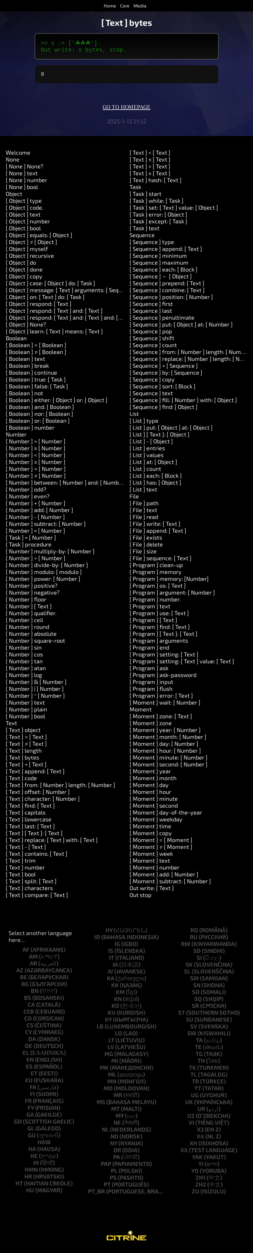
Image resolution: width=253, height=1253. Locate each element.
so (196, 994)
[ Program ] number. (155, 602)
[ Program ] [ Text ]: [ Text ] (164, 636)
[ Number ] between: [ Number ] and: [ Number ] (66, 485)
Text (11, 725)
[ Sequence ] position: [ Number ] (171, 299)
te (198, 1049)
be (23, 979)
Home (110, 5)
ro (194, 932)
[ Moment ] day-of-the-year (166, 815)
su (189, 1022)
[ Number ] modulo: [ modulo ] (44, 574)
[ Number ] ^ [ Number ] (35, 698)
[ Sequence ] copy (152, 382)
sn (196, 987)
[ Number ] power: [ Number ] (43, 581)
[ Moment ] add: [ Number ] (164, 877)
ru (194, 939)
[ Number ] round (27, 629)
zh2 (200, 1187)
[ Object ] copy (24, 279)
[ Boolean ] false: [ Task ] (37, 388)
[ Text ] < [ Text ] (150, 155)
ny (113, 1145)
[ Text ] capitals (25, 815)
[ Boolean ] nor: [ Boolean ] (39, 416)
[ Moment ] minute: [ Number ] (169, 760)
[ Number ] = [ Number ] (36, 471)
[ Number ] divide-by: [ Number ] (47, 567)
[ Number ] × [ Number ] (35, 533)
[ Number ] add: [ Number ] (39, 512)
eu (29, 1082)
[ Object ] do (21, 265)
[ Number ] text (25, 705)
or (117, 1152)
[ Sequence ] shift (152, 340)
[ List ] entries (147, 450)
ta (199, 1042)
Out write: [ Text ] (152, 890)
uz (191, 1118)
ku (111, 1015)
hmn (31, 1172)
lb (100, 1029)
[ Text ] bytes (22, 760)
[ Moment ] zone (151, 725)
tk (192, 1070)
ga (30, 1117)
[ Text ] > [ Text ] (150, 169)
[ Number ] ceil (24, 622)
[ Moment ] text (150, 863)
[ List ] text (143, 492)
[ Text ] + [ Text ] (26, 767)
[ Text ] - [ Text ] (26, 849)
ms (101, 1104)
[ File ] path (144, 505)
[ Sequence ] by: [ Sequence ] (166, 375)
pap (106, 1166)
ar (33, 966)
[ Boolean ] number (30, 430)
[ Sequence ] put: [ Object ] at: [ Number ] (181, 327)
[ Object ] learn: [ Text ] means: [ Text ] (54, 334)
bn (35, 993)
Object (14, 196)
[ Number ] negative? (32, 595)
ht (19, 1186)
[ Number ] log (24, 677)
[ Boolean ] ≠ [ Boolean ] (36, 354)
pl (114, 1173)
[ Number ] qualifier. (31, 615)
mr (117, 1097)
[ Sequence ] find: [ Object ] (164, 409)
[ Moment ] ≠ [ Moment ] (161, 849)
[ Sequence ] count (153, 347)
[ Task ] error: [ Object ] (158, 217)
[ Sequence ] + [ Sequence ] (164, 368)
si (199, 960)
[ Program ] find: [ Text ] (160, 629)
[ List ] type (144, 423)
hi (36, 1165)
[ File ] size (143, 553)
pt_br (96, 1194)
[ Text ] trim (21, 863)
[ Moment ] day (149, 787)
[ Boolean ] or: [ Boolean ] (38, 423)
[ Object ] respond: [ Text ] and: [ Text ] (54, 313)
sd (197, 953)
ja (115, 967)
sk (189, 967)
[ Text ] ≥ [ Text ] (150, 175)
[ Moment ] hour (150, 794)
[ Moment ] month (153, 780)
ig (117, 946)
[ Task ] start (146, 196)
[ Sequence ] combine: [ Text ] (167, 292)
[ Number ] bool (25, 718)
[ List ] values (147, 457)
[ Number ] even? (27, 498)
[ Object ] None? (26, 327)
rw (185, 946)
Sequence (142, 237)
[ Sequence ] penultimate (162, 320)
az (19, 972)
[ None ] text (22, 175)
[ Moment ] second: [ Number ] (169, 767)
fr (28, 1103)
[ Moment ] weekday (156, 822)
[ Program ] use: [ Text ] (159, 615)
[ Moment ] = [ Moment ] (161, 842)
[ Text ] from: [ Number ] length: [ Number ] (60, 787)
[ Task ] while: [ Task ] (157, 203)
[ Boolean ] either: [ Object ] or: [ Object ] (56, 402)
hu (30, 1192)
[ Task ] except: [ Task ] (158, 224)
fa (33, 1089)
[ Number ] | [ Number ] (35, 691)
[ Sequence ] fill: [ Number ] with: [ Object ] (183, 402)
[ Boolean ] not (24, 395)
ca (31, 1007)
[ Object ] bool (23, 230)
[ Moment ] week (151, 856)
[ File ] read (144, 519)
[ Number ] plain (26, 712)
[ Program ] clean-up (156, 567)
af (26, 952)
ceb (28, 1014)
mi (114, 1063)
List (134, 416)
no (114, 1139)
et (34, 1076)
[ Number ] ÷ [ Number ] (35, 560)
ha (32, 1151)
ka (110, 980)
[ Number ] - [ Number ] (35, 519)
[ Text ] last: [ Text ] (30, 828)
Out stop (141, 897)
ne (117, 1125)
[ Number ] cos (24, 657)
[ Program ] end (149, 650)
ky (108, 1022)
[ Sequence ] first (151, 306)
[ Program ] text (150, 608)
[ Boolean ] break (27, 368)
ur (201, 1111)
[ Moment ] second (154, 808)
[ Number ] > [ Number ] (35, 443)
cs (30, 1027)
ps (113, 1180)
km (120, 994)
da (32, 1041)
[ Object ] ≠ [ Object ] (31, 244)
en (30, 1062)
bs (27, 1000)
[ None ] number (26, 182)
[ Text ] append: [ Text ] (35, 773)
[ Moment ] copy (151, 835)
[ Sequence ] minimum (158, 258)
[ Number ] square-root (35, 643)
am (33, 959)
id (97, 939)
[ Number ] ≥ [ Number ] (35, 450)
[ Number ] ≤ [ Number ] (35, 464)
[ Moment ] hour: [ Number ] (165, 753)
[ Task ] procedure (28, 547)
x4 (200, 1139)
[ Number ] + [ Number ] (35, 505)
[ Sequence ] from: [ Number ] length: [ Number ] (191, 354)
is (110, 953)
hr (28, 1179)
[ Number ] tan (24, 663)
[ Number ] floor (26, 602)
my (119, 1118)
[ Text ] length (24, 753)
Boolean (16, 340)
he (34, 1158)
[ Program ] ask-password (163, 677)
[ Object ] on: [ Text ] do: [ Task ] (45, 299)
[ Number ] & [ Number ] (36, 684)
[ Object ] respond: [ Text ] (38, 306)
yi (201, 1166)
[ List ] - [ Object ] (151, 443)
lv (110, 1049)
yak (197, 1159)
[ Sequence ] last (151, 313)
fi (32, 1096)
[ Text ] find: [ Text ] (30, 808)
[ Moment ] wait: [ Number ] (165, 705)
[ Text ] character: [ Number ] (43, 801)
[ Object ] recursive (30, 258)
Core (125, 5)
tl (193, 1077)
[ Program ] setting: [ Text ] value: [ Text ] (182, 663)
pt (107, 1187)
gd (18, 1124)
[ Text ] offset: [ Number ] (38, 794)
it (111, 960)
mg (108, 1056)
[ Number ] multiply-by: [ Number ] (50, 553)
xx (184, 1152)
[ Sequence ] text (151, 395)
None (12, 162)
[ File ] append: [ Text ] (158, 533)
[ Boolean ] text (25, 361)
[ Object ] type (24, 203)
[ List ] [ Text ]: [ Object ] (160, 437)
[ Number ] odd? (26, 492)
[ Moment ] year (150, 773)
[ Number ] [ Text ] (29, 608)
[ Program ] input (151, 684)
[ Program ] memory (156, 574)
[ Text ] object (23, 732)
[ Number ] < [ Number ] (35, 457)
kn (118, 1001)
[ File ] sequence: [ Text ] (161, 560)
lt (111, 1042)
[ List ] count (145, 471)
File (134, 498)
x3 (200, 1132)
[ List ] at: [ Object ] (153, 464)
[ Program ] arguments (159, 643)
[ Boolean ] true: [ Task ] (36, 382)
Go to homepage (126, 110)
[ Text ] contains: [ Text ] (36, 856)
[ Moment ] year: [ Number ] (165, 732)
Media (140, 5)
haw (44, 1144)
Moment (141, 712)
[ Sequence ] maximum (159, 265)
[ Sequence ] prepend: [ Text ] (167, 285)
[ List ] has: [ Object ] (155, 485)
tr (195, 1084)
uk (189, 1104)
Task (135, 189)
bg (25, 986)
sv (193, 1029)
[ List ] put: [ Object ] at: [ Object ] (171, 430)
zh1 (201, 1180)
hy (109, 932)
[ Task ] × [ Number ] (31, 540)
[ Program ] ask (149, 670)
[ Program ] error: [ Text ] (161, 698)
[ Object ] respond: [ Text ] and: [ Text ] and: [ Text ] (70, 320)
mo (108, 1090)
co (28, 1021)
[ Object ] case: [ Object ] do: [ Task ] (50, 285)
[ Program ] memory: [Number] (169, 581)
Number (16, 437)
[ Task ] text (145, 230)
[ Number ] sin (24, 650)
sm (194, 980)
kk (115, 987)
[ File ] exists (146, 540)
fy (31, 1110)
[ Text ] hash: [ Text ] (156, 182)
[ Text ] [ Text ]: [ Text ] (34, 835)
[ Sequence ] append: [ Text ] (166, 251)
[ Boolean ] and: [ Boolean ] (40, 409)
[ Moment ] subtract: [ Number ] (170, 883)
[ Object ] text (23, 217)
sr (195, 1008)
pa (116, 1159)
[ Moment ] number (155, 870)
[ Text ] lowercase (28, 822)
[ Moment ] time (150, 828)
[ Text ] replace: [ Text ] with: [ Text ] (52, 842)
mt (115, 1111)
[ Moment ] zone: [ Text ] (161, 718)
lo (118, 1035)
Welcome (18, 155)
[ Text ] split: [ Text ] (31, 883)
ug (195, 1097)
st (181, 1015)
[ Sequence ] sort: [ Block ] (163, 388)
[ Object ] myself (27, 251)
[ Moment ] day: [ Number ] (164, 746)
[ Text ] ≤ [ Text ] (150, 162)
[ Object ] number (28, 224)
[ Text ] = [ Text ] (26, 739)
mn (111, 1084)
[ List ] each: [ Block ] (156, 478)
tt (197, 1090)
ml (112, 1077)
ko (115, 1008)
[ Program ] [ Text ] (153, 622)
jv (110, 974)
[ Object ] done (24, 272)
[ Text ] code (21, 780)
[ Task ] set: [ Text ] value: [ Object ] (174, 210)
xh (193, 1145)
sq (198, 1001)
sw (191, 1035)
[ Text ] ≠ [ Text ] (26, 746)
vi (191, 1125)
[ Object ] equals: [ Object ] (39, 237)
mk (104, 1070)
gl (30, 1131)
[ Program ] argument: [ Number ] (172, 595)
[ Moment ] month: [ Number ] (168, 739)
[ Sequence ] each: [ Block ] (164, 272)
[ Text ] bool (21, 877)
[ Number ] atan (26, 670)
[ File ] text (143, 512)
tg (199, 1056)
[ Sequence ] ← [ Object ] (161, 279)
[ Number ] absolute (31, 636)
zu (195, 1194)
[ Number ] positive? (31, 588)
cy (28, 1034)
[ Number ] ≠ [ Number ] (36, 478)
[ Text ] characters (29, 890)
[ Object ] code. (24, 210)
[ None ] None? (24, 169)
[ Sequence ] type (152, 244)
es (29, 1069)
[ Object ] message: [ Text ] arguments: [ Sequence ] (71, 292)
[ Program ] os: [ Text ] (158, 588)
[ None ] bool (22, 189)
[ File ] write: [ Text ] (155, 526)
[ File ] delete (146, 547)
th (201, 1063)
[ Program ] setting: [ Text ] (164, 657)
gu (32, 1137)
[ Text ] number (25, 870)
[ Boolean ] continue (31, 375)
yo (195, 1173)
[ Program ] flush (151, 691)
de (28, 1048)
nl (105, 1132)
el (26, 1055)
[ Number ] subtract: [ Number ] (46, 526)
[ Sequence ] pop (151, 334)
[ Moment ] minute (154, 801)
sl (187, 974)
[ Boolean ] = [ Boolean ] (36, 347)
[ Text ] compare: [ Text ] (37, 897)
